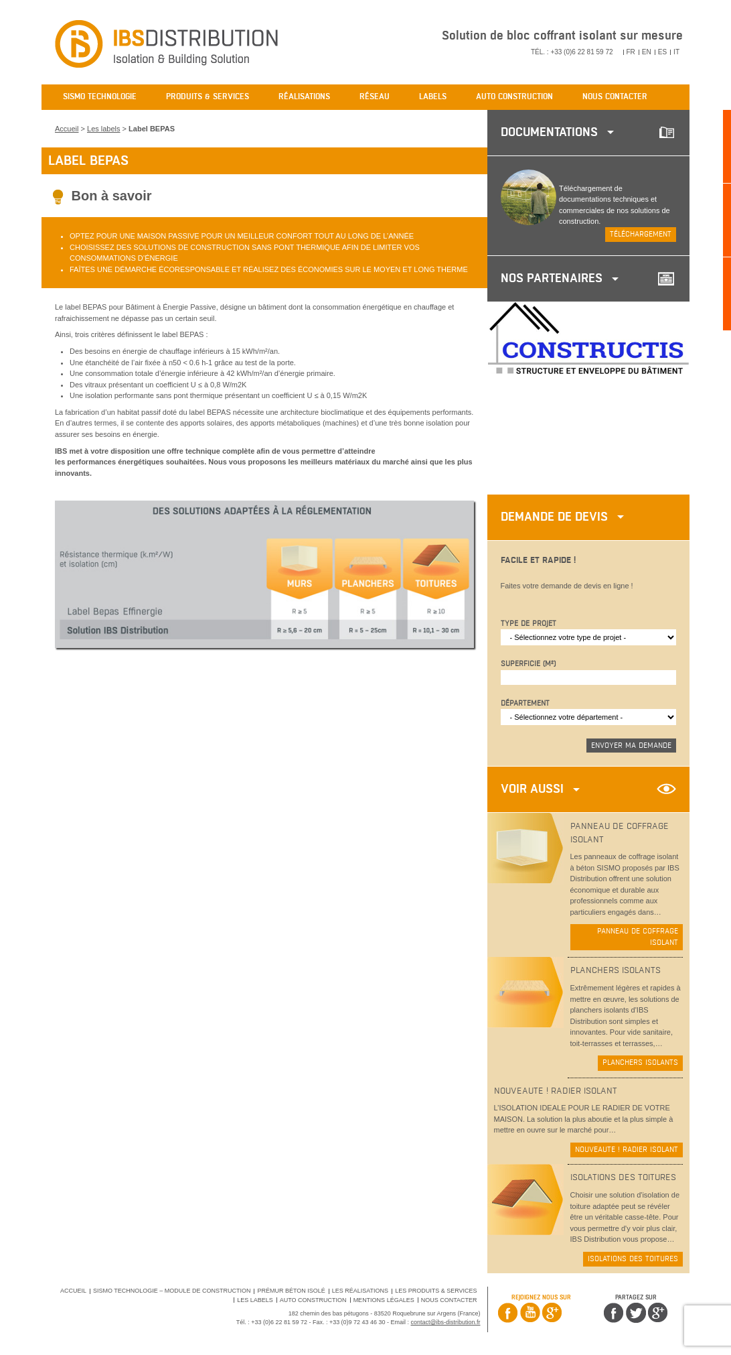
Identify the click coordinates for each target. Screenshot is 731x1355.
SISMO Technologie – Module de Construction (171, 1290)
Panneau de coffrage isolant (637, 937)
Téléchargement (640, 234)
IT (676, 52)
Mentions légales (383, 1300)
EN (646, 52)
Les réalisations (360, 1290)
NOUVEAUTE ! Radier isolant (626, 1150)
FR (631, 52)
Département (525, 703)
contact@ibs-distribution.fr (446, 1322)
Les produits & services (436, 1290)
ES (662, 52)
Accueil (66, 129)
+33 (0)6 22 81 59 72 (279, 1322)
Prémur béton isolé (291, 1290)
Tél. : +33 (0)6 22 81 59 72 (572, 52)
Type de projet (528, 624)
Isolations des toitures (633, 1259)
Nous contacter (449, 1300)
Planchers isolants (640, 1062)
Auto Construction (313, 1300)
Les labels (103, 129)
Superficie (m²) (528, 664)
